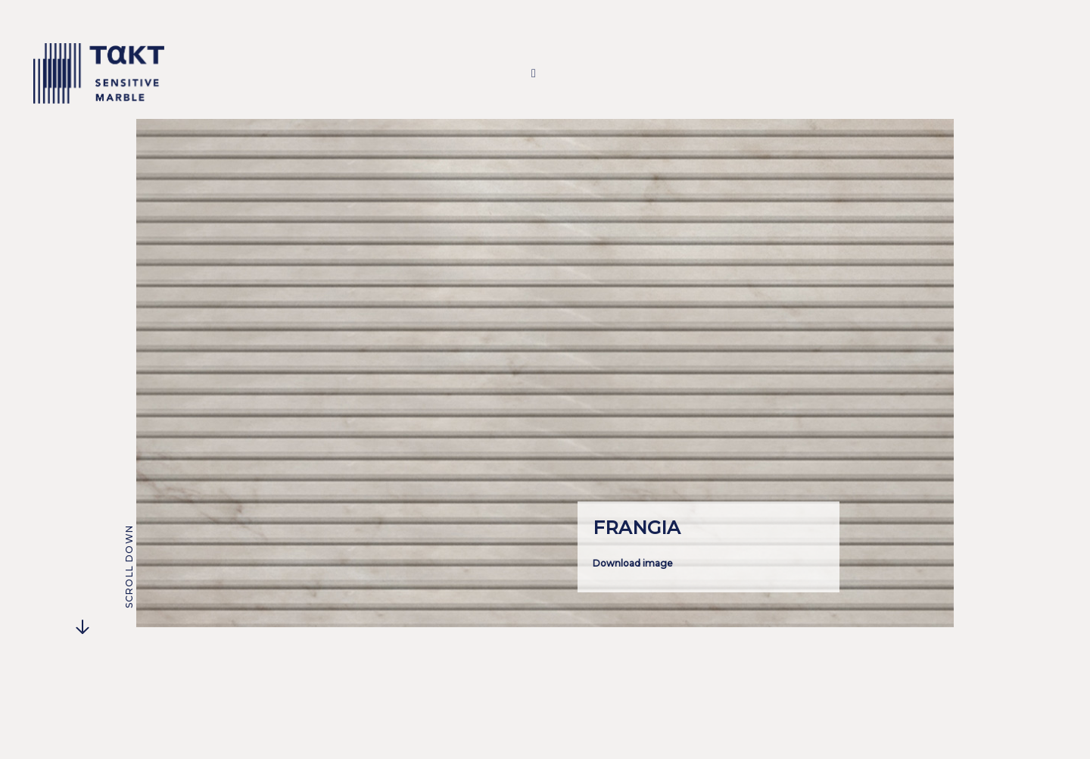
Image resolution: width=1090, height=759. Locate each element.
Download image (633, 563)
